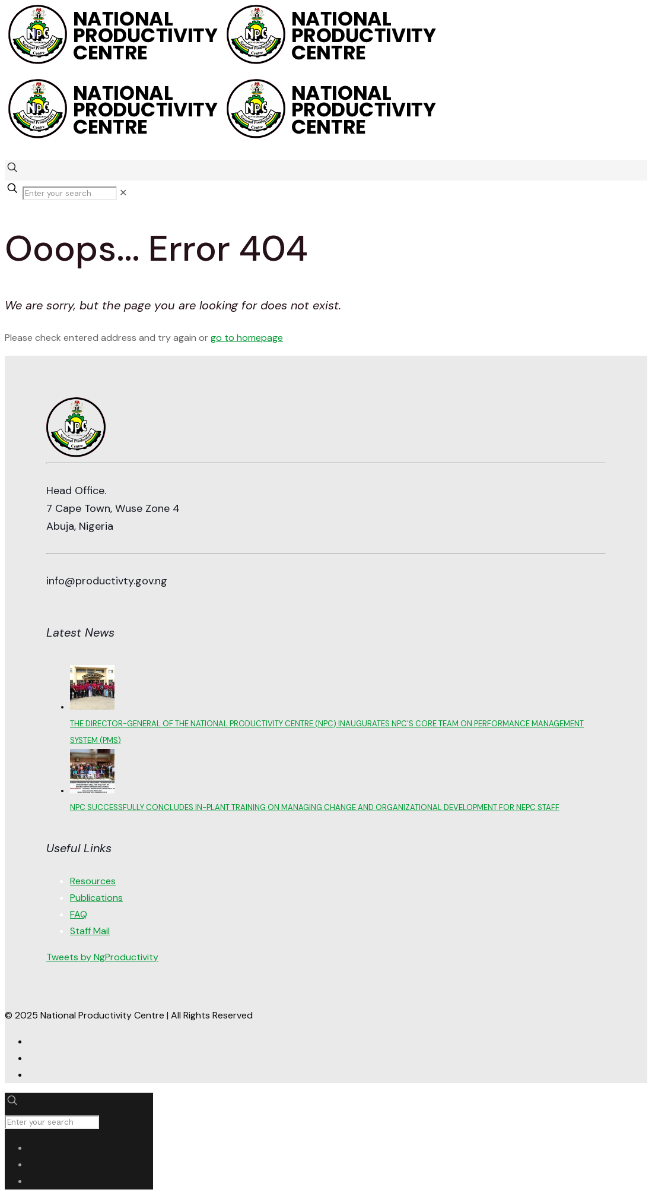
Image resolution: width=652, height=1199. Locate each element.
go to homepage (247, 337)
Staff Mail (90, 931)
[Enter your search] (70, 193)
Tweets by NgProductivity (102, 957)
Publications (96, 897)
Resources (93, 881)
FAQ (78, 914)
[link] (123, 192)
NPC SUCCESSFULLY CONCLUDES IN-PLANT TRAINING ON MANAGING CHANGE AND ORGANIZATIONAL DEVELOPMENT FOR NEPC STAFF (314, 807)
